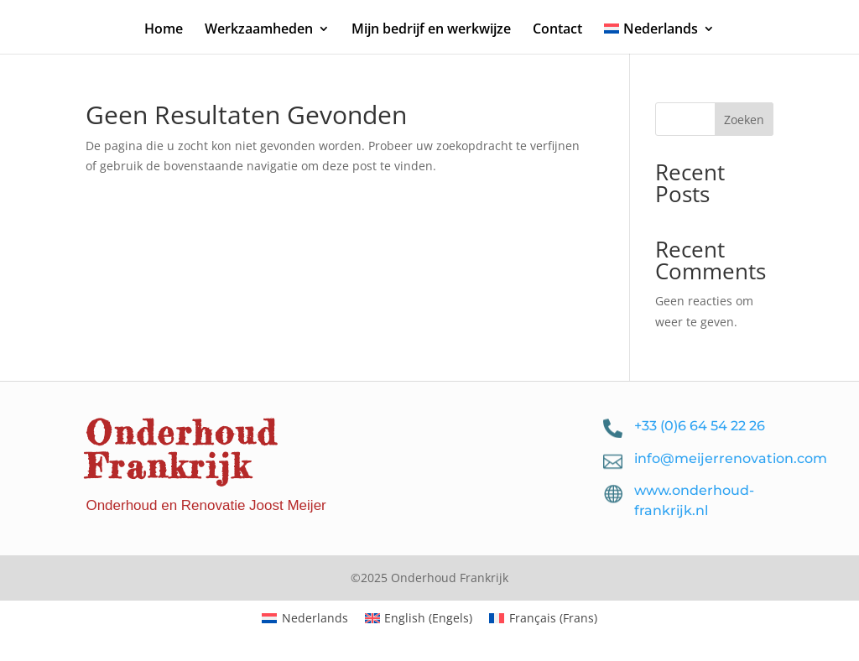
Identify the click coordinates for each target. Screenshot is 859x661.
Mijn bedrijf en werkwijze (431, 30)
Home (163, 30)
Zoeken (744, 120)
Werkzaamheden (259, 30)
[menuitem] (659, 38)
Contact (557, 30)
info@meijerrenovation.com (730, 458)
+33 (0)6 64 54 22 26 (699, 426)
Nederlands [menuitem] (315, 618)
